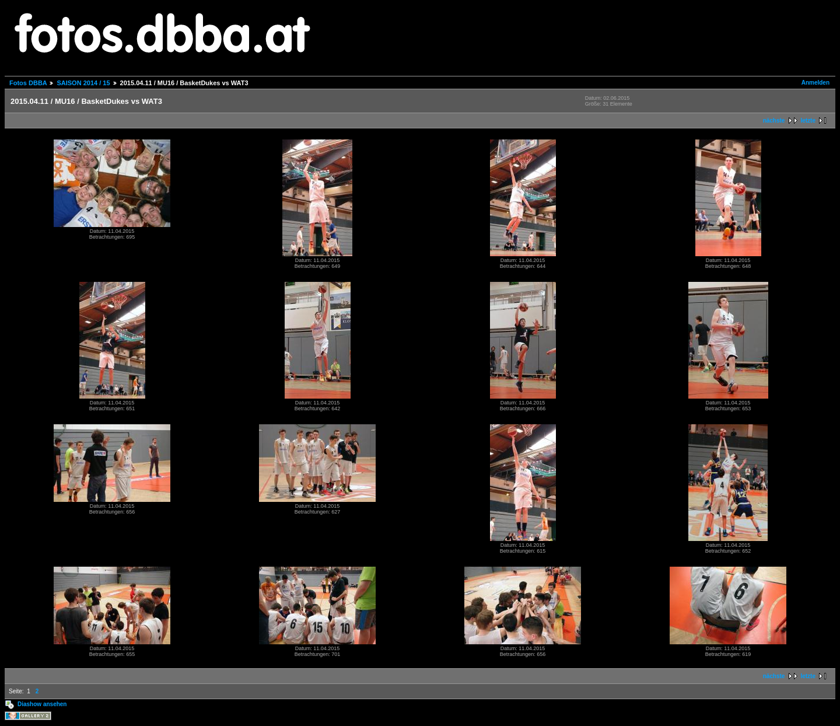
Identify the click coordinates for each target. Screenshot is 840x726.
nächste (774, 120)
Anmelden (816, 82)
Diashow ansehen (42, 704)
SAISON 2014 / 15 (83, 82)
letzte (808, 120)
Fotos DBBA (28, 82)
